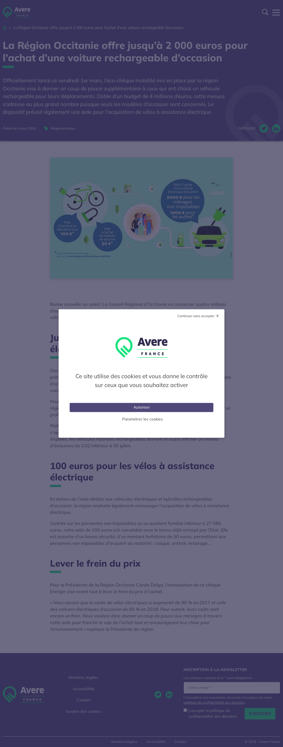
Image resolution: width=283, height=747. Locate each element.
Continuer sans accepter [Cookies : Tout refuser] (195, 316)
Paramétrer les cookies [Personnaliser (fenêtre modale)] (142, 419)
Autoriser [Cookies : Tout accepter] (141, 407)
